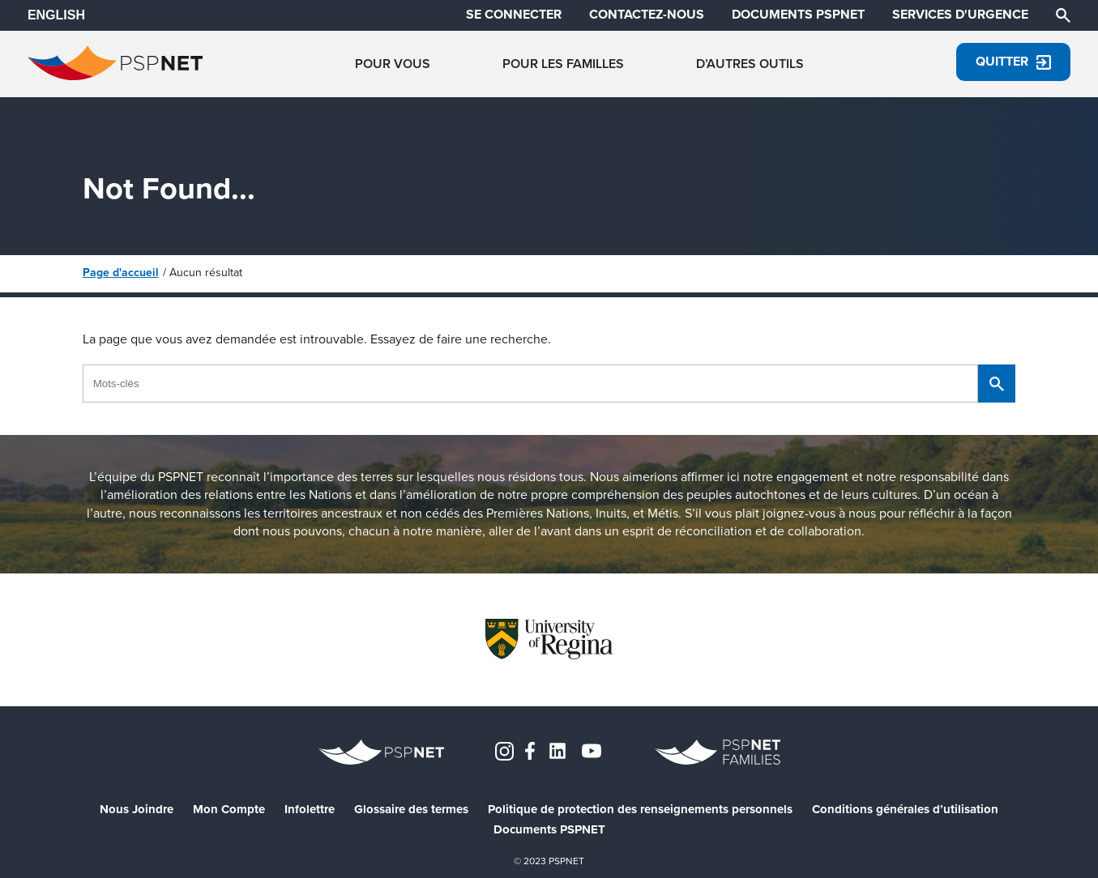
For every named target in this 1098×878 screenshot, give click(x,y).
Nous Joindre (136, 809)
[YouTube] (591, 749)
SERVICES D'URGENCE (960, 14)
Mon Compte (229, 809)
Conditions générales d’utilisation (905, 809)
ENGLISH (56, 15)
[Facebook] (530, 749)
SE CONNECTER (514, 14)
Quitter (1013, 61)
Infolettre (309, 809)
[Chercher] (1063, 14)
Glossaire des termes (411, 809)
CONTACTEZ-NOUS (646, 14)
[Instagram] (504, 749)
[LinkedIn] (557, 749)
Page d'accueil (121, 272)
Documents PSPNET (549, 830)
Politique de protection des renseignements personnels (640, 809)
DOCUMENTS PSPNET (798, 14)
